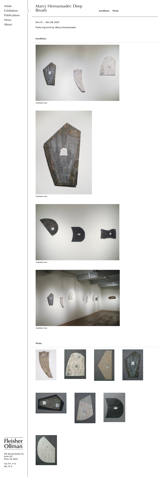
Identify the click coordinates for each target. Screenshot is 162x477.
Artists (8, 6)
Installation (104, 10)
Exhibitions (11, 11)
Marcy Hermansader (65, 27)
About (8, 24)
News (7, 20)
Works (115, 10)
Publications (12, 15)
